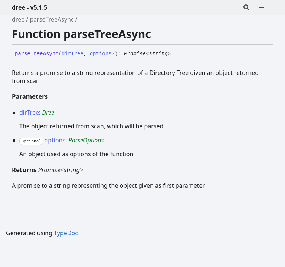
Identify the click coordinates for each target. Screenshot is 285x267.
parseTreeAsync (51, 19)
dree (18, 19)
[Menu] (265, 7)
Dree (48, 112)
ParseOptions (86, 140)
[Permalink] (176, 54)
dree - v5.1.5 (29, 7)
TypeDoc (66, 233)
